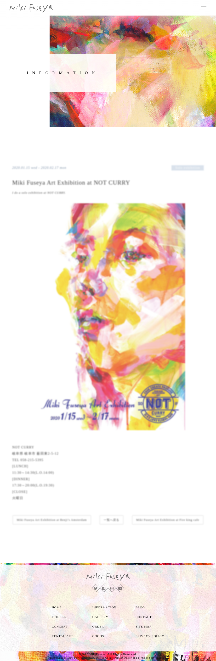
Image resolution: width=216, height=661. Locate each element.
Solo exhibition (187, 168)
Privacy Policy (123, 657)
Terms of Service (148, 657)
